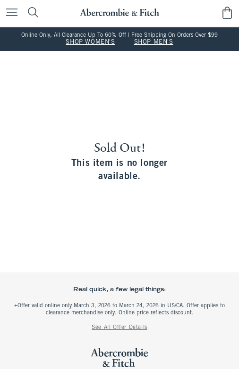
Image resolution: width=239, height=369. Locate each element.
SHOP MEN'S (153, 42)
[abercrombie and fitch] (119, 12)
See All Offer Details (119, 327)
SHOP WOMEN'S (90, 42)
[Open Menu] (9, 13)
